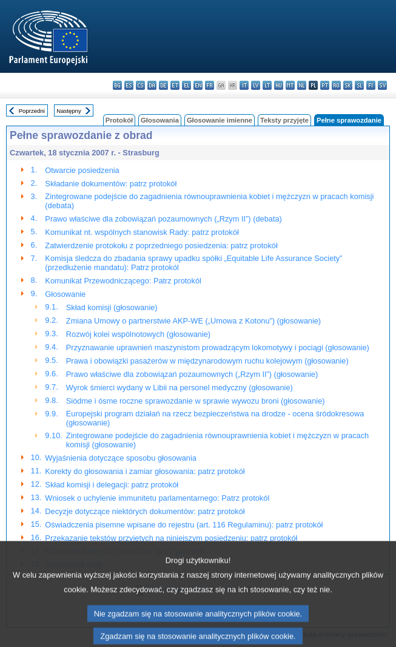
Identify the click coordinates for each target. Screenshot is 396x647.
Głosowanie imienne (219, 120)
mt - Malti (290, 85)
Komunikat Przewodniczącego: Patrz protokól (123, 280)
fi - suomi (370, 85)
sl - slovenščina (359, 85)
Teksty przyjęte (284, 120)
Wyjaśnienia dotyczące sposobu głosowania (120, 457)
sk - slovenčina (347, 85)
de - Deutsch (163, 85)
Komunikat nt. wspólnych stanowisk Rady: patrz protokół (141, 232)
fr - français (209, 85)
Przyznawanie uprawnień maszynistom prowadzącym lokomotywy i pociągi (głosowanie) (217, 347)
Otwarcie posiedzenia (82, 170)
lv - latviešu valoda (255, 85)
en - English (198, 85)
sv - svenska (382, 85)
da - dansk (151, 85)
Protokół (119, 120)
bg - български (117, 85)
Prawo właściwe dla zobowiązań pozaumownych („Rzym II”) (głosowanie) (192, 374)
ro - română (336, 85)
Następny (68, 110)
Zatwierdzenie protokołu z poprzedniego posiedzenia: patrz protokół (161, 245)
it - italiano (244, 85)
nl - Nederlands (301, 85)
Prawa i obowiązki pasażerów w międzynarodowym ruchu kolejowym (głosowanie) (207, 360)
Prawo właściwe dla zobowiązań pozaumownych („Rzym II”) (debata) (163, 218)
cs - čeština (140, 85)
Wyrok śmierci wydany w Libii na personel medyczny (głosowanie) (179, 387)
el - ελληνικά (186, 85)
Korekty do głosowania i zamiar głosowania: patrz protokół (144, 471)
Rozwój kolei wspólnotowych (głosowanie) (138, 334)
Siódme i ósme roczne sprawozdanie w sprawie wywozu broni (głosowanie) (195, 400)
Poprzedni (32, 110)
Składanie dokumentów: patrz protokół (110, 183)
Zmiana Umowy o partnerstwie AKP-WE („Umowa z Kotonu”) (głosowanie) (193, 320)
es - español (128, 85)
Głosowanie (65, 294)
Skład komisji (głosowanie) (112, 307)
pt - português (324, 85)
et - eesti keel (175, 85)
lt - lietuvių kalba (267, 85)
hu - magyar (278, 85)
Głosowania (160, 120)
